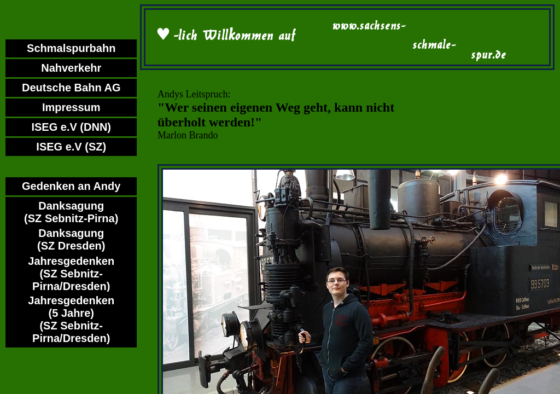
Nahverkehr (71, 68)
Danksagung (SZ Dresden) (71, 239)
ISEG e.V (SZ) (71, 147)
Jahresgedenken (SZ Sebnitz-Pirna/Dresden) (71, 273)
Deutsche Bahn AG (71, 88)
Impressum (71, 107)
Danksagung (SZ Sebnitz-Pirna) (71, 212)
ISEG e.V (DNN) (71, 127)
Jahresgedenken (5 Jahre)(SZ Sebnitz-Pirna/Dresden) (71, 319)
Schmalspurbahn (71, 48)
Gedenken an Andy (71, 186)
